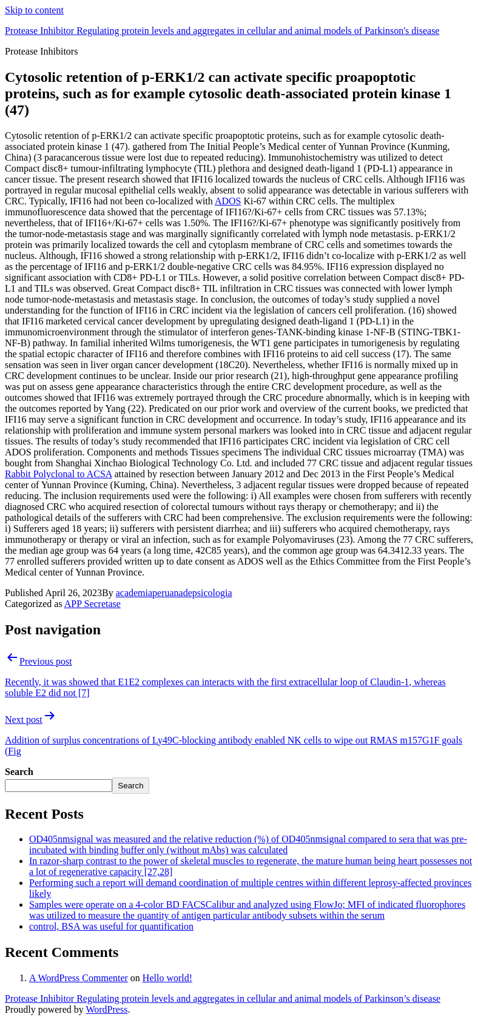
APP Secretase (92, 604)
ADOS (228, 201)
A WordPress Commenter (78, 978)
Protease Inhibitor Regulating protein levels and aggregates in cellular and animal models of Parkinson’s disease (222, 998)
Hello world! (167, 978)
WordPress (106, 1009)
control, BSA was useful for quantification (111, 926)
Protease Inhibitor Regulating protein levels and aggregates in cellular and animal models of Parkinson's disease (222, 30)
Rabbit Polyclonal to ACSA (58, 474)
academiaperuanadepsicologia (174, 593)
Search (19, 772)
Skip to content (34, 10)
